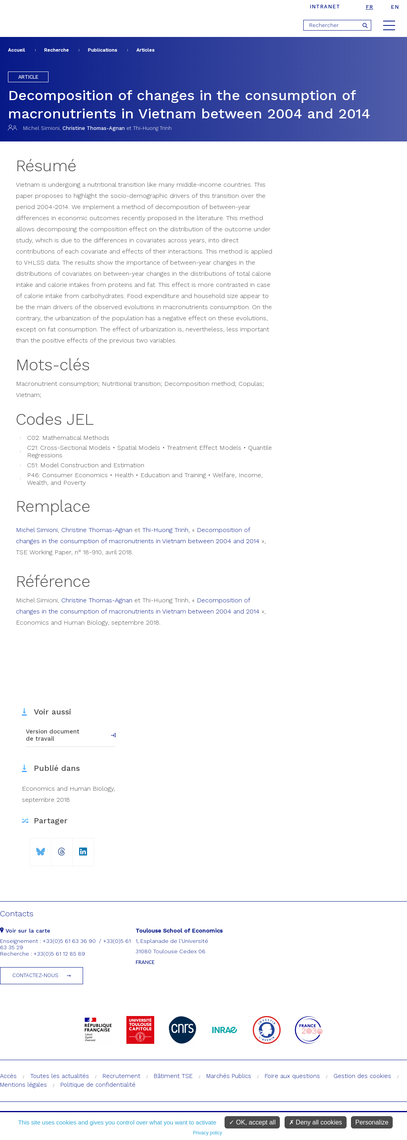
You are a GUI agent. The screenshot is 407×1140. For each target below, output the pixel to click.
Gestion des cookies (362, 1076)
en (395, 7)
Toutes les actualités (59, 1076)
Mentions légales (23, 1084)
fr (369, 7)
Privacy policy (207, 1133)
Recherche (56, 50)
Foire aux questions (292, 1076)
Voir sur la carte (25, 930)
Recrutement (121, 1076)
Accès (8, 1076)
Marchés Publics (228, 1076)
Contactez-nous (35, 975)
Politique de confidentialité (98, 1084)
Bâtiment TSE (173, 1076)
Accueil (16, 50)
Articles (145, 50)
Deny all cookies (315, 1122)
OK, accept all (252, 1122)
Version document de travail (52, 735)
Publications (102, 50)
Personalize (372, 1122)
